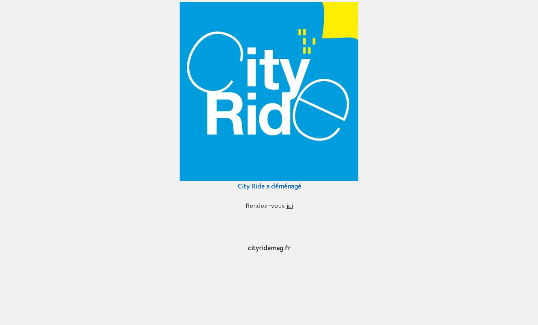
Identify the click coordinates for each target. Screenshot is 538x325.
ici (289, 205)
